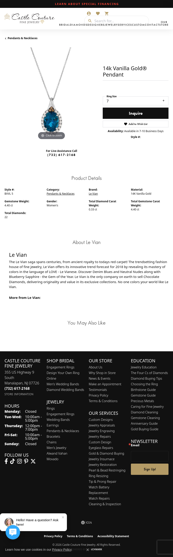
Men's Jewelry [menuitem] (56, 448)
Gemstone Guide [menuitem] (143, 395)
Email (135, 445)
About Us (95, 367)
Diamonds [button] (78, 25)
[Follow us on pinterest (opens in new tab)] (26, 461)
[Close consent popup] (87, 549)
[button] (88, 13)
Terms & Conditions (103, 401)
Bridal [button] (64, 25)
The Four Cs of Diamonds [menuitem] (149, 373)
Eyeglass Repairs (101, 448)
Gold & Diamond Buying (106, 453)
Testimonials (98, 390)
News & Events (99, 378)
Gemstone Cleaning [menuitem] (145, 418)
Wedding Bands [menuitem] (58, 419)
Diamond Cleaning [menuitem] (144, 412)
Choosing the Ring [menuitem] (144, 384)
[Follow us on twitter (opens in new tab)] (33, 461)
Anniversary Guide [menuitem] (144, 423)
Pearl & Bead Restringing (107, 470)
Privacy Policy (98, 395)
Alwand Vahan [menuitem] (57, 453)
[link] (86, 4)
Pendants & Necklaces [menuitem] (63, 431)
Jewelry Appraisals (102, 425)
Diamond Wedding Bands (65, 390)
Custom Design (100, 442)
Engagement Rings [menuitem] (60, 414)
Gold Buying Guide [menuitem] (144, 429)
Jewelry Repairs (100, 436)
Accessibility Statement (113, 536)
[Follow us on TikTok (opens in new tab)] (12, 461)
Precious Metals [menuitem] (142, 401)
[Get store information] (19, 394)
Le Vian (93, 194)
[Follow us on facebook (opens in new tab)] (6, 461)
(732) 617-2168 (61, 155)
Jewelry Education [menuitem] (144, 367)
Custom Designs (101, 419)
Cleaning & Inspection (105, 504)
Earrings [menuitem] (53, 425)
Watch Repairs (99, 498)
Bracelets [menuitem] (53, 436)
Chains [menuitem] (52, 442)
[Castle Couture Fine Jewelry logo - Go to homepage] (30, 18)
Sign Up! (150, 469)
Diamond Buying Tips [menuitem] (146, 378)
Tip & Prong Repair (102, 481)
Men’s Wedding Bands (63, 384)
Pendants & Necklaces (22, 38)
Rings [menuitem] (51, 408)
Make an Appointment (105, 384)
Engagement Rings (60, 367)
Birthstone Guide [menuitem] (143, 390)
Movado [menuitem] (52, 459)
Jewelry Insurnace (101, 459)
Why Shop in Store (102, 373)
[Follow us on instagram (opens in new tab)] (19, 461)
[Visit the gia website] (86, 522)
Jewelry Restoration (103, 464)
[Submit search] (88, 21)
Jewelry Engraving (102, 431)
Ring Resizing (98, 476)
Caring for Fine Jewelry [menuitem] (147, 406)
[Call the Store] (17, 388)
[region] (51, 94)
